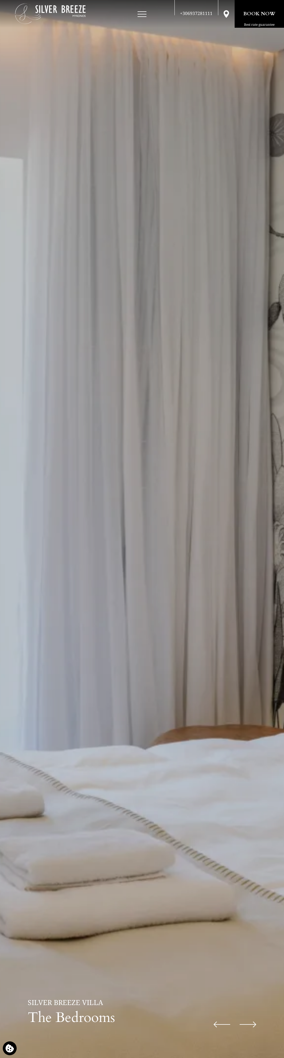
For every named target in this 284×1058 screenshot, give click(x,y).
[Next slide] (248, 1024)
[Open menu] (142, 14)
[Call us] (196, 13)
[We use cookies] (10, 1048)
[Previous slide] (222, 1024)
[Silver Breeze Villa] (50, 14)
